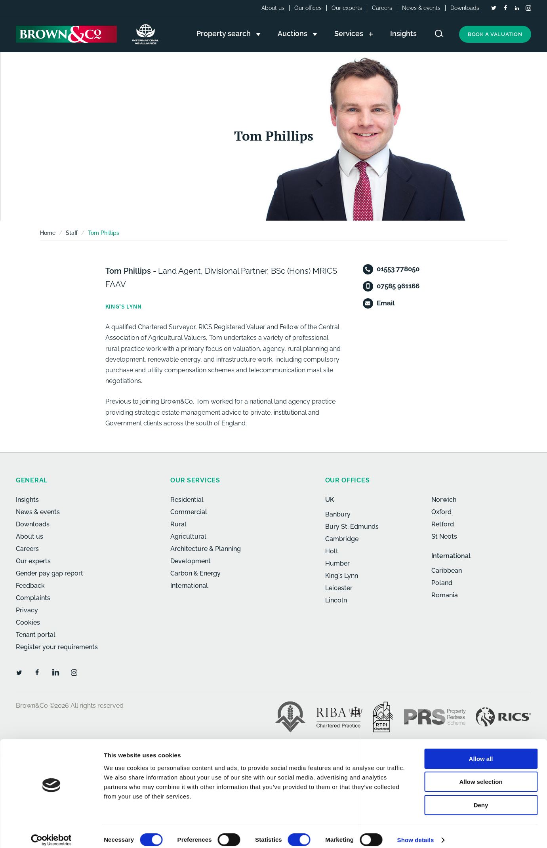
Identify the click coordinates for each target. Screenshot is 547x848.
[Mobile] (368, 286)
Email (386, 303)
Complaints (33, 598)
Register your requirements (57, 647)
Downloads (464, 8)
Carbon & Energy (195, 573)
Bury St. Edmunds (352, 526)
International (189, 585)
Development (190, 561)
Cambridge (341, 539)
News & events (421, 8)
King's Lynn (341, 575)
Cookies (28, 622)
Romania (444, 595)
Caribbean (446, 570)
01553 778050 (398, 269)
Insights (27, 499)
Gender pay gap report (49, 573)
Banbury (338, 514)
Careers (382, 8)
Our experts (347, 8)
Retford (442, 524)
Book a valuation (495, 34)
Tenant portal (35, 634)
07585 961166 (398, 286)
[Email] (368, 303)
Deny (481, 797)
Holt (331, 551)
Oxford (441, 512)
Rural (178, 524)
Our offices (308, 8)
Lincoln (336, 600)
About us (272, 8)
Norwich (443, 499)
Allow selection (480, 774)
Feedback (30, 585)
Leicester (339, 588)
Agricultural (188, 536)
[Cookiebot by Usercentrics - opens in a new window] (51, 832)
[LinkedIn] (517, 8)
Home (47, 233)
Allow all (481, 751)
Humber (337, 563)
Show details (415, 832)
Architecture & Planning (205, 549)
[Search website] (439, 33)
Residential (187, 499)
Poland (441, 583)
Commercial (188, 512)
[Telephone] (368, 269)
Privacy (27, 610)
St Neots (444, 536)
